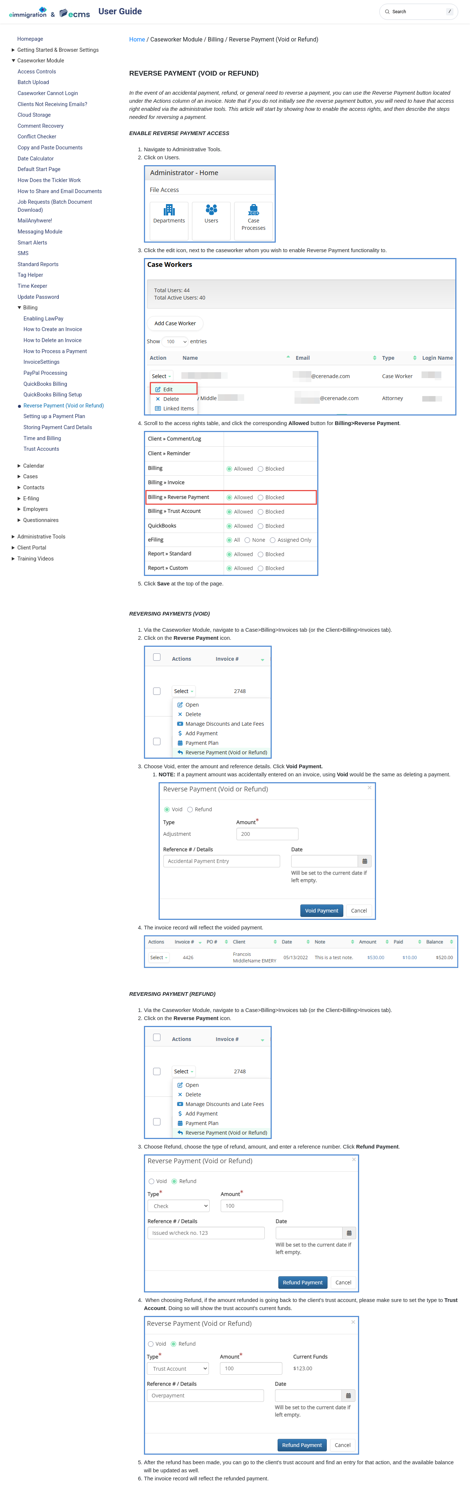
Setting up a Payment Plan (54, 416)
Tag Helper (30, 275)
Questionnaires (40, 520)
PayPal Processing (45, 373)
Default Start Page (39, 169)
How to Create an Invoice (53, 329)
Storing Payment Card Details (58, 427)
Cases (30, 477)
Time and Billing (42, 438)
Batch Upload (33, 82)
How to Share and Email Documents (60, 191)
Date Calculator (36, 159)
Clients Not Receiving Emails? (52, 104)
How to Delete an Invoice (53, 340)
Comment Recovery (41, 126)
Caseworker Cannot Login (48, 93)
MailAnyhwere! (35, 221)
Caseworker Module (40, 61)
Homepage (30, 39)
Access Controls (37, 72)
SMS (23, 253)
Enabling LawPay (44, 319)
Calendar (33, 466)
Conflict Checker (37, 137)
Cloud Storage (34, 115)
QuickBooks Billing (45, 384)
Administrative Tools (41, 537)
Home (137, 39)
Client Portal (31, 548)
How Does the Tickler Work (49, 180)
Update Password (38, 297)
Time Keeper (32, 286)
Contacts (33, 488)
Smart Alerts (32, 243)
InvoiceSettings (41, 362)
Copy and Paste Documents (50, 148)
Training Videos (35, 559)
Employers (35, 509)
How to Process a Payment (55, 351)
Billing (30, 308)
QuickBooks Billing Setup (53, 395)
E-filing (31, 499)
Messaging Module (40, 232)
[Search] (418, 12)
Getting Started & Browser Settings (58, 50)
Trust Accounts (41, 449)
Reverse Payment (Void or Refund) (64, 406)
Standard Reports (38, 264)
